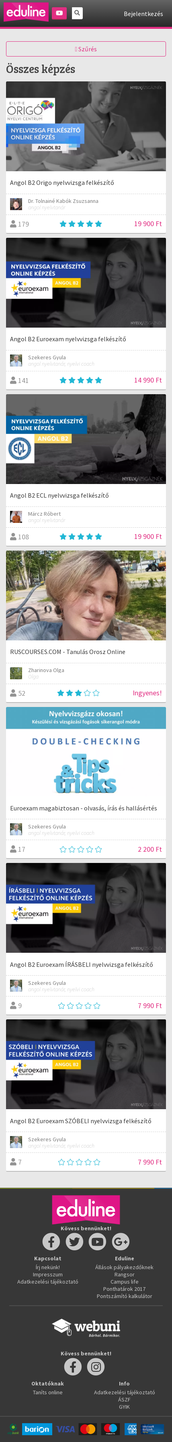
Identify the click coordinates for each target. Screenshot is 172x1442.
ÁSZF (124, 1399)
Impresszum (48, 1274)
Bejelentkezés (143, 14)
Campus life (125, 1281)
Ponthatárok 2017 (124, 1288)
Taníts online (48, 1392)
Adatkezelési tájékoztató (47, 1281)
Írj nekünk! (48, 1267)
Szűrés (86, 49)
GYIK (124, 1406)
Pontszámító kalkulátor (124, 1296)
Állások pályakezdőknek (124, 1267)
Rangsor (125, 1274)
